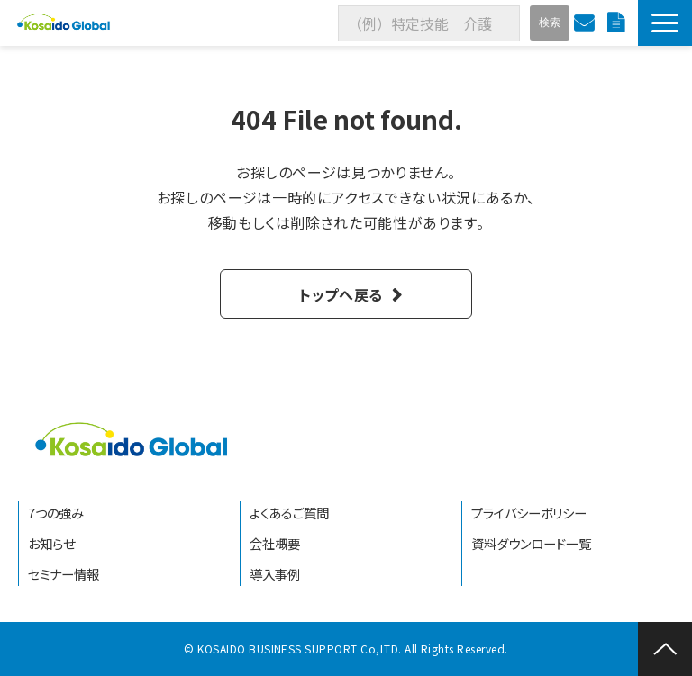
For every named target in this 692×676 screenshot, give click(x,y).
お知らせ (51, 543)
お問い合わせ (586, 23)
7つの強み (56, 512)
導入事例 (275, 573)
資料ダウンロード (618, 23)
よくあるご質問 (289, 512)
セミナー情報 (63, 573)
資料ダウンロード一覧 (531, 543)
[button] (665, 23)
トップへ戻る (341, 294)
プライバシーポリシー (529, 512)
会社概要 (275, 543)
